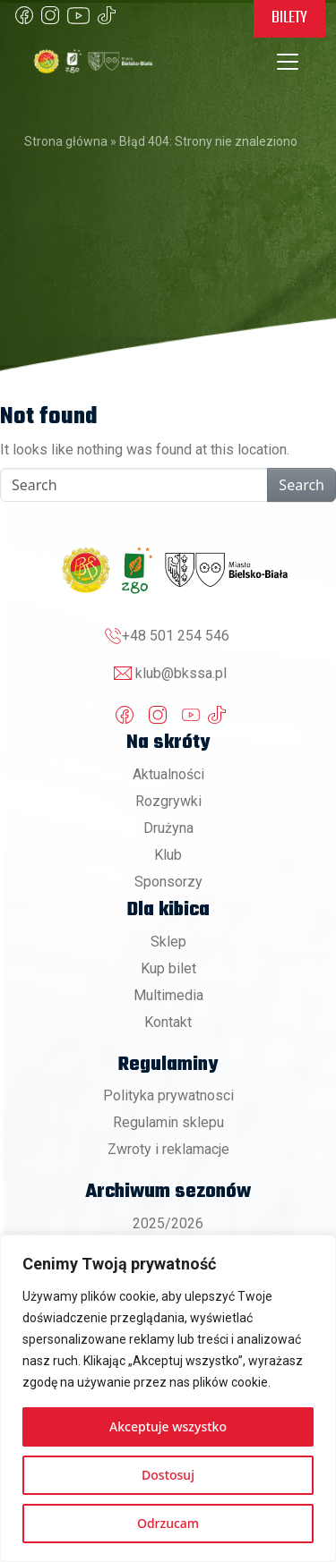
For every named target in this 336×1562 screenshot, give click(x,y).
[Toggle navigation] (287, 62)
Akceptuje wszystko (168, 1426)
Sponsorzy (168, 881)
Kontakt (168, 1022)
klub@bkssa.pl (181, 673)
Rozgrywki (168, 801)
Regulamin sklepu (168, 1122)
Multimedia (168, 995)
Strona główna (66, 141)
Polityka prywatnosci (168, 1095)
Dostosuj (168, 1474)
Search (301, 485)
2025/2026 (168, 1223)
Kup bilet (168, 968)
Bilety (289, 17)
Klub (168, 854)
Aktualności (168, 774)
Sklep (168, 941)
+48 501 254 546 (175, 635)
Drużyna (168, 827)
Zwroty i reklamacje (168, 1149)
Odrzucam (168, 1523)
